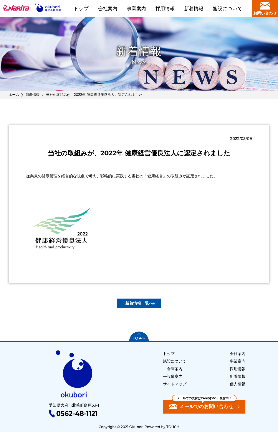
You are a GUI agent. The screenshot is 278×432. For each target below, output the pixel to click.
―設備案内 (172, 376)
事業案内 (136, 8)
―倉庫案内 (172, 368)
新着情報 (193, 8)
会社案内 (107, 8)
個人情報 (237, 384)
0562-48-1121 (77, 413)
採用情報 (165, 8)
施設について (227, 8)
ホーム (14, 95)
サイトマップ (174, 384)
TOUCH (172, 427)
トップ (81, 8)
